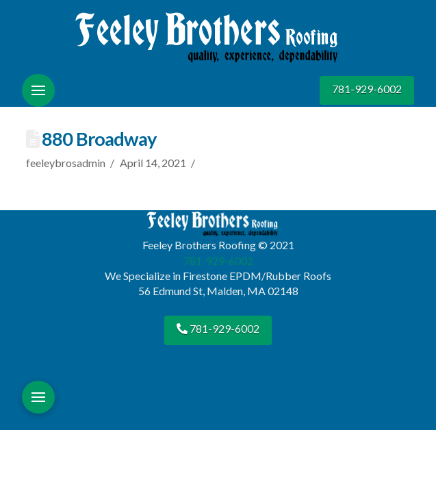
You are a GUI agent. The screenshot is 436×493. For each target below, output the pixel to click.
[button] (38, 90)
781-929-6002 (367, 88)
